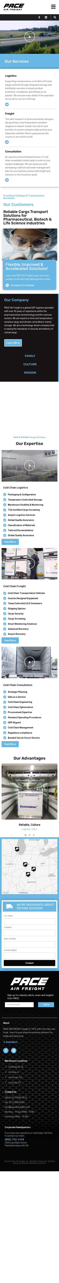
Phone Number (10, 920)
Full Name (8, 886)
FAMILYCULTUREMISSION (30, 364)
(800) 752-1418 (14, 1109)
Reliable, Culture (29, 794)
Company (7, 897)
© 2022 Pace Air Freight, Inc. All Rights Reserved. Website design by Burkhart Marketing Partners (29, 1132)
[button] (54, 17)
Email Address (10, 909)
